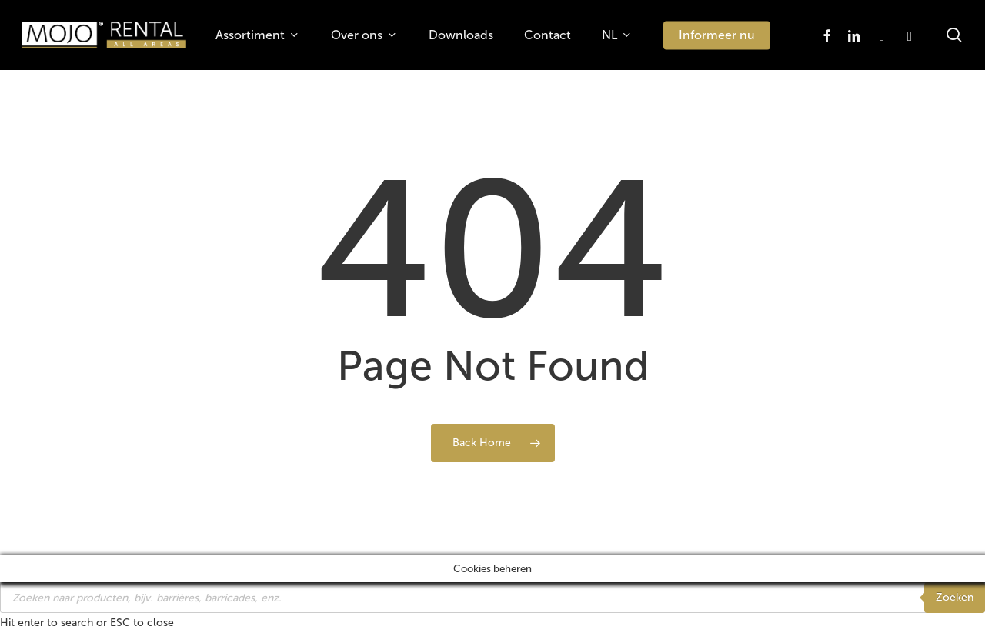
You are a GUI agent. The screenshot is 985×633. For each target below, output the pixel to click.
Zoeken (954, 597)
